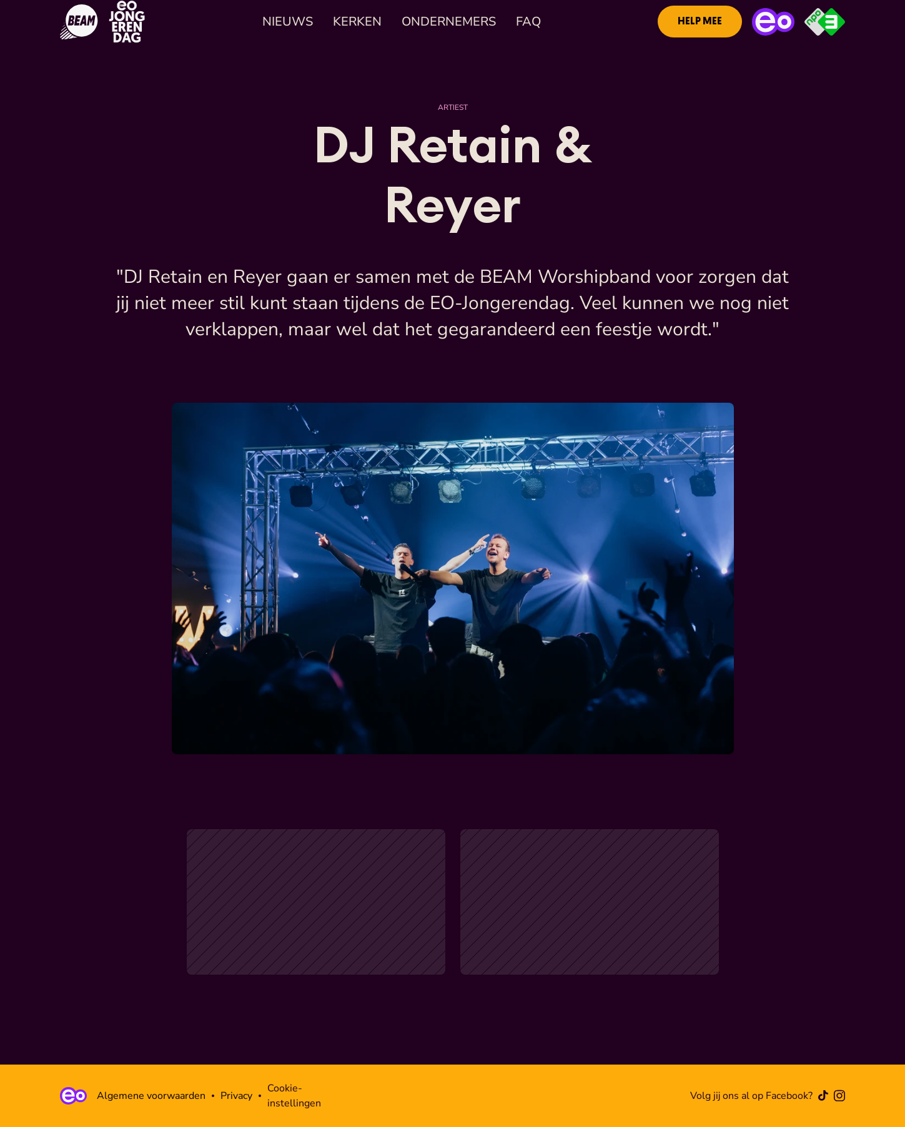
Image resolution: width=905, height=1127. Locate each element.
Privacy (236, 1096)
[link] (700, 21)
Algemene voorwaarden (151, 1096)
